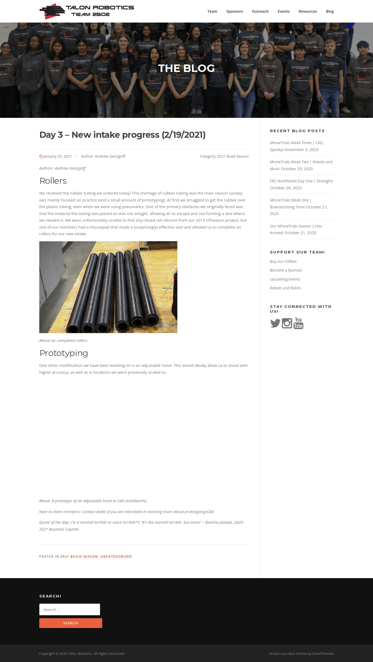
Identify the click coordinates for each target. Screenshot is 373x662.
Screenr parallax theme (288, 653)
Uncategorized (116, 556)
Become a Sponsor (286, 270)
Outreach (260, 11)
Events (284, 11)
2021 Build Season (233, 156)
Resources (308, 11)
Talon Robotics (89, 11)
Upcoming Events (285, 279)
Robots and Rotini (285, 287)
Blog (330, 11)
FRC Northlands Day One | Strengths (301, 180)
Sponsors (234, 11)
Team (212, 11)
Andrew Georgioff (110, 156)
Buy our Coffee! (283, 261)
